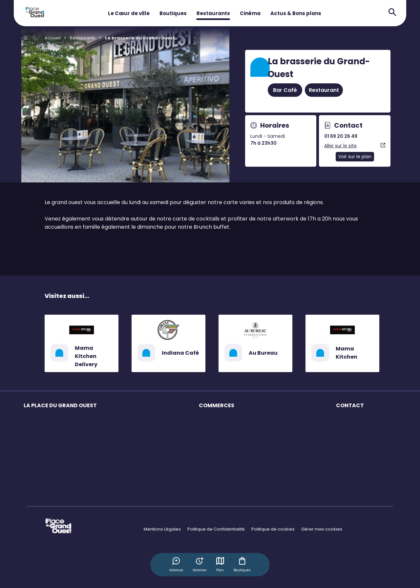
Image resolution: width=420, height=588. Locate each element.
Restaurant (324, 90)
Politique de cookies (273, 529)
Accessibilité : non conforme (366, 443)
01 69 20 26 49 (340, 136)
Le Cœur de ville (129, 13)
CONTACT (350, 405)
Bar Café (285, 90)
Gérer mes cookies (321, 529)
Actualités (34, 478)
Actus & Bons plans (295, 13)
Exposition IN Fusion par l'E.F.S (54, 489)
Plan (220, 564)
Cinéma (250, 13)
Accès (30, 443)
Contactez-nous (353, 432)
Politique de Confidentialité (216, 529)
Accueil (52, 38)
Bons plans (210, 443)
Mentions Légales (162, 529)
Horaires (33, 432)
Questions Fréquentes (359, 420)
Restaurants (213, 13)
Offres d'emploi (215, 455)
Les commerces (41, 420)
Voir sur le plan (354, 156)
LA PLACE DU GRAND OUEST (60, 405)
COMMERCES (216, 405)
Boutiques (173, 13)
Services (33, 455)
